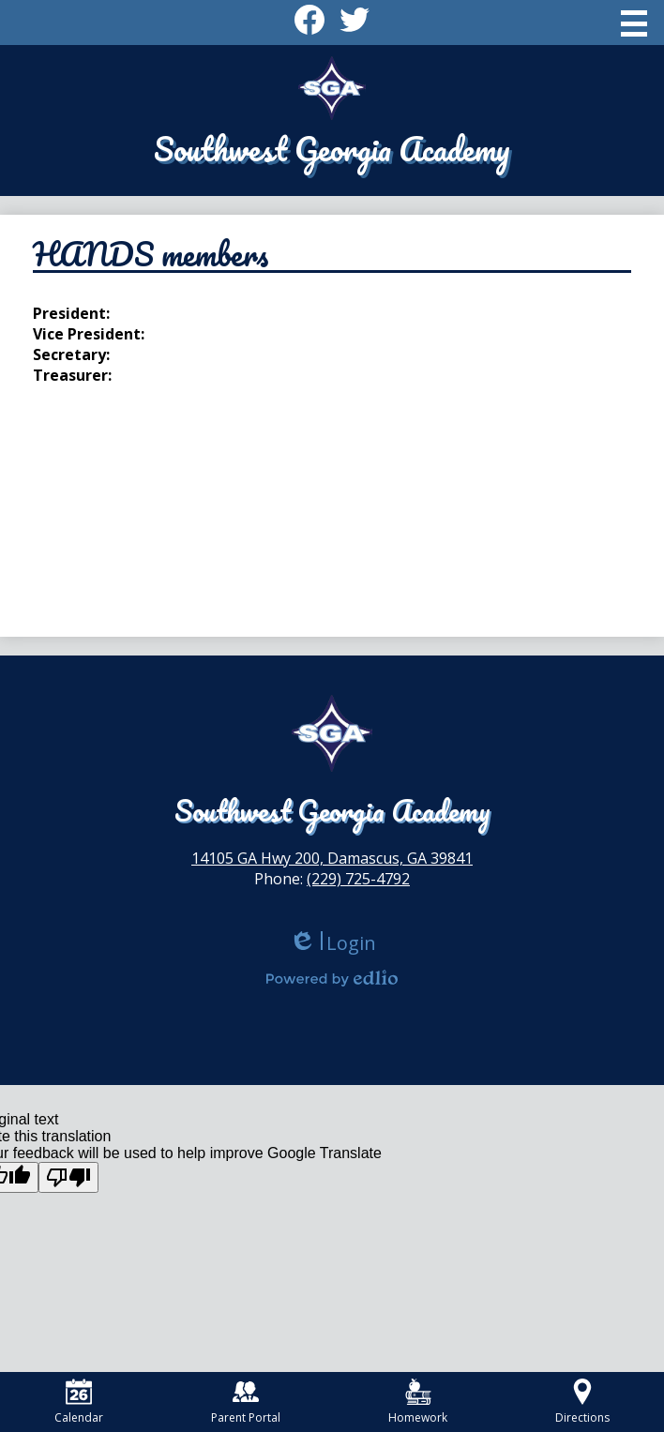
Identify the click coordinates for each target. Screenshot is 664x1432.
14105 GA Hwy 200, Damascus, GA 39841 (332, 858)
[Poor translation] (68, 1177)
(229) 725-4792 (358, 878)
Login (332, 943)
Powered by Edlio (332, 978)
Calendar (78, 1402)
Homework (417, 1402)
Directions (582, 1402)
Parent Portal (245, 1402)
